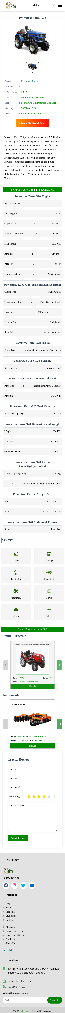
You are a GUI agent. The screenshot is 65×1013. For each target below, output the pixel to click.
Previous (15, 665)
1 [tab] (32, 72)
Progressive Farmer (15, 931)
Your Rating (14, 796)
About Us (10, 943)
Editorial (10, 920)
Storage (9, 907)
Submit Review (18, 838)
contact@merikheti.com (17, 981)
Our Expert (11, 939)
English (35, 5)
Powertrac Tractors (30, 81)
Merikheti (8, 950)
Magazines (11, 927)
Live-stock (11, 915)
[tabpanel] (32, 66)
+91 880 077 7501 (14, 986)
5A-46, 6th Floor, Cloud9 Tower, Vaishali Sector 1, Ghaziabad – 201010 (33, 970)
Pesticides (10, 911)
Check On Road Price (32, 123)
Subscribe (55, 1000)
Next (50, 665)
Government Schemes (16, 935)
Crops (8, 903)
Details (32, 679)
